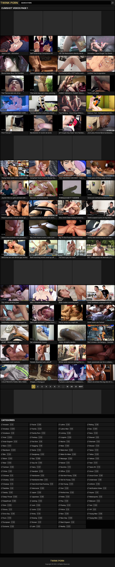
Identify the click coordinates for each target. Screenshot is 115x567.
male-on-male (68, 454)
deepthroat (9, 501)
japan (36, 492)
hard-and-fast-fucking (42, 484)
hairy (36, 467)
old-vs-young (68, 479)
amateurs (8, 433)
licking (66, 433)
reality (66, 526)
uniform (94, 484)
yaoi (93, 505)
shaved (94, 437)
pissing (66, 505)
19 (67, 386)
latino (65, 424)
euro (7, 517)
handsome (38, 475)
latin (36, 526)
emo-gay (9, 513)
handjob (37, 471)
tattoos (94, 458)
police (65, 509)
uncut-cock (96, 475)
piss (64, 501)
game (36, 450)
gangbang (38, 454)
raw (65, 513)
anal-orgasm (10, 441)
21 (76, 386)
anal (7, 437)
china (7, 471)
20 (71, 386)
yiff (92, 509)
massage (66, 458)
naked (65, 462)
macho (65, 441)
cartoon (8, 467)
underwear (95, 479)
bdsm (7, 458)
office (65, 471)
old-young (67, 484)
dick (7, 505)
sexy (93, 433)
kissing (37, 517)
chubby (8, 479)
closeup (8, 484)
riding (94, 424)
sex (93, 428)
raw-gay (66, 517)
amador (8, 424)
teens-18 (94, 467)
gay (36, 458)
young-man (95, 513)
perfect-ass (67, 492)
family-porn (38, 433)
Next (81, 386)
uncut (94, 471)
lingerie (66, 437)
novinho (66, 467)
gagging (37, 445)
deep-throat (10, 496)
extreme (8, 526)
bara (7, 445)
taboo (94, 450)
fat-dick (37, 441)
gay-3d (37, 462)
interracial (38, 488)
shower (94, 445)
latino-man (67, 428)
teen (93, 462)
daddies (8, 488)
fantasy (37, 437)
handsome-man (40, 479)
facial (36, 424)
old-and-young (69, 475)
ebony (7, 509)
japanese (38, 496)
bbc (7, 454)
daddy (8, 492)
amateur (9, 428)
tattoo (94, 454)
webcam (94, 501)
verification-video (98, 488)
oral (65, 488)
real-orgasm (68, 522)
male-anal (67, 450)
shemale (94, 441)
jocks (36, 509)
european (9, 522)
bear (7, 462)
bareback (9, 450)
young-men (95, 517)
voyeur (94, 492)
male (65, 445)
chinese (8, 475)
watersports (95, 496)
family (37, 428)
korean (36, 522)
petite (65, 496)
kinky (36, 513)
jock (36, 505)
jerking (37, 501)
